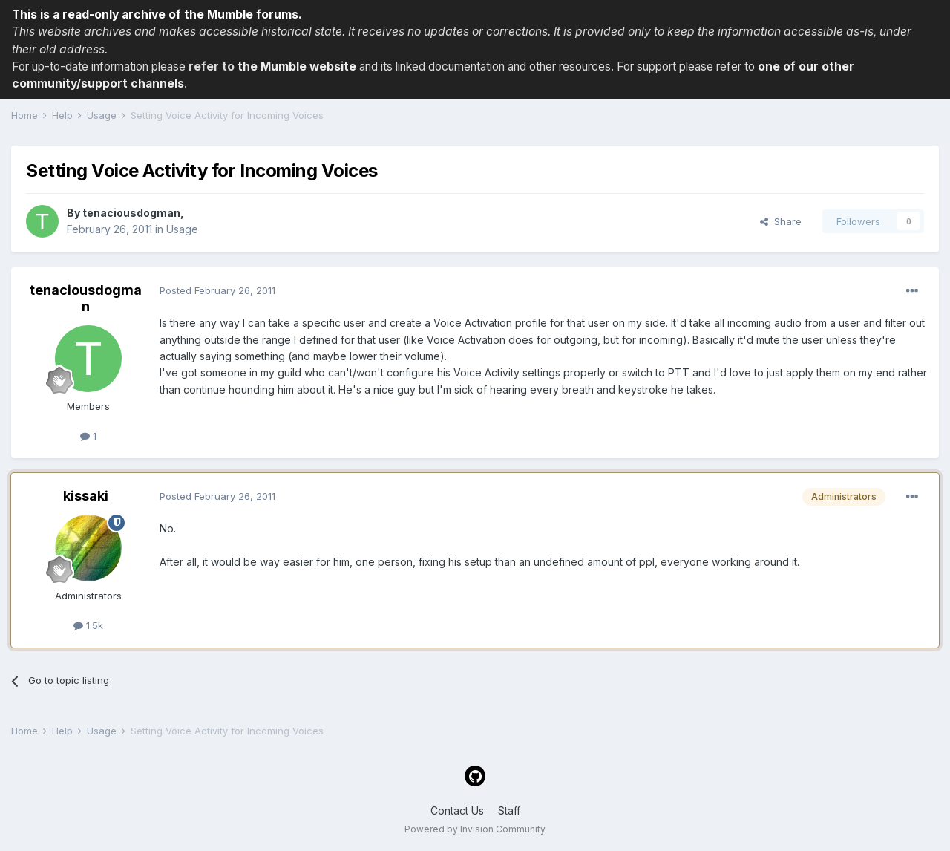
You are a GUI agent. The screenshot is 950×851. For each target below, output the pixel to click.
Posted (217, 290)
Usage (182, 229)
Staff (509, 810)
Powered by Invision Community (475, 829)
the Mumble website (297, 66)
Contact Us (457, 810)
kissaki (85, 495)
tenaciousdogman (131, 212)
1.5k (88, 625)
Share (781, 221)
